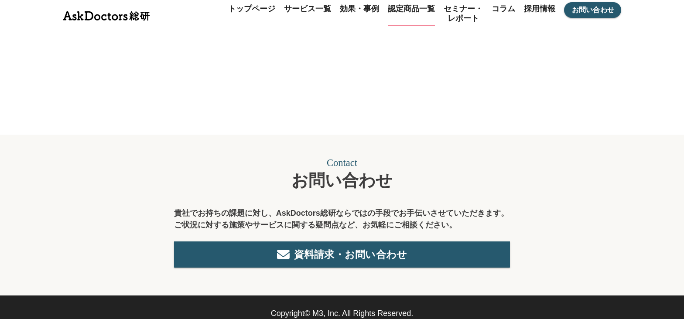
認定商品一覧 (411, 8)
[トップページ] (106, 13)
